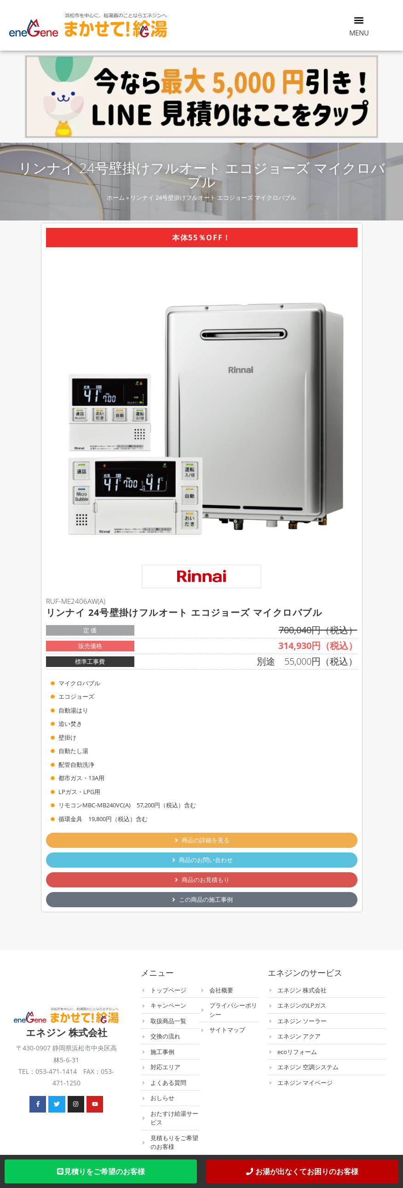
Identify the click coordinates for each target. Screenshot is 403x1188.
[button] (359, 20)
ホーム (116, 197)
